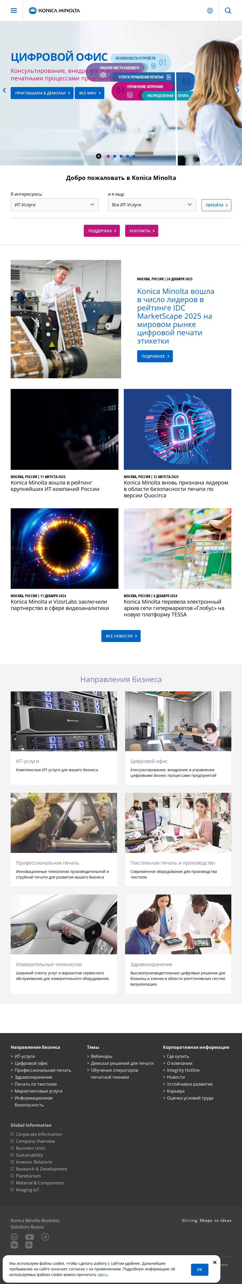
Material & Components (40, 1183)
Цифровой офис (31, 1063)
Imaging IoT (27, 1190)
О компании (179, 1063)
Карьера (176, 1091)
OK (199, 1269)
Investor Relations (34, 1162)
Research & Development (41, 1169)
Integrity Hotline (183, 1070)
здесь (102, 1274)
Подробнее (153, 356)
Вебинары (101, 1056)
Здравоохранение (33, 1077)
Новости (176, 1077)
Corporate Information (39, 1134)
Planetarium (28, 1176)
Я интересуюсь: (27, 194)
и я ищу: (116, 194)
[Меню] (14, 10)
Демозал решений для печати (122, 1063)
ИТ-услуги (25, 1056)
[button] (108, 156)
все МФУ (87, 93)
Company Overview (35, 1141)
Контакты (140, 230)
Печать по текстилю (36, 1084)
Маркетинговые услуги (38, 1091)
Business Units (31, 1148)
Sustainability (29, 1155)
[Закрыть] (214, 1262)
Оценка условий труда (190, 1098)
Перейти (214, 205)
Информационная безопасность (34, 1101)
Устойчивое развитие (190, 1084)
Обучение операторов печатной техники (114, 1073)
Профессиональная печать (43, 1070)
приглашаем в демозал (40, 93)
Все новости (119, 636)
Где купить (178, 1056)
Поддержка (100, 230)
